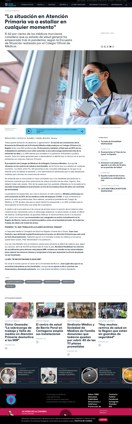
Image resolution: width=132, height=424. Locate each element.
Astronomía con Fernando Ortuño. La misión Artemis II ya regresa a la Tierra (107, 368)
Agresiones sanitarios (106, 316)
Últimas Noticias (102, 0)
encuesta (75, 281)
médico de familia (73, 316)
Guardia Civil (105, 149)
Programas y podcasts (97, 4)
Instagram (113, 397)
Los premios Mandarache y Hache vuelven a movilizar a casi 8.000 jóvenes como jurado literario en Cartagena (68, 368)
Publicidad (92, 394)
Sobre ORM (92, 390)
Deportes (63, 4)
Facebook (113, 394)
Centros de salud (48, 281)
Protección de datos (96, 402)
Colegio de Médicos (12, 11)
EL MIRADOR (22, 364)
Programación (116, 4)
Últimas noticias (27, 4)
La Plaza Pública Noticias (110, 186)
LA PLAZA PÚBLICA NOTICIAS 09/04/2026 (113, 190)
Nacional (51, 4)
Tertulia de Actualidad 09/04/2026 (111, 142)
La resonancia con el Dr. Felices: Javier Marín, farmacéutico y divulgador (26, 368)
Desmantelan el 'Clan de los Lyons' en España (113, 153)
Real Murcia (111, 0)
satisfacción (63, 281)
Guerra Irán (105, 173)
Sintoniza (92, 392)
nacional (104, 160)
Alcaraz (124, 0)
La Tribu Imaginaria (78, 4)
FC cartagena (118, 0)
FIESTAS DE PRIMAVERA (92, 0)
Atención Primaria (31, 281)
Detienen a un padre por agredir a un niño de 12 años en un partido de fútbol (113, 165)
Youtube (112, 399)
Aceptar (103, 419)
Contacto (113, 390)
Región (40, 4)
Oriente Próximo (81, 0)
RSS (110, 402)
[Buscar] (125, 5)
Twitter (112, 392)
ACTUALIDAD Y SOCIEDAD (26, 374)
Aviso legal (92, 404)
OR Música (103, 412)
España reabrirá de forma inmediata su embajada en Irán (113, 178)
